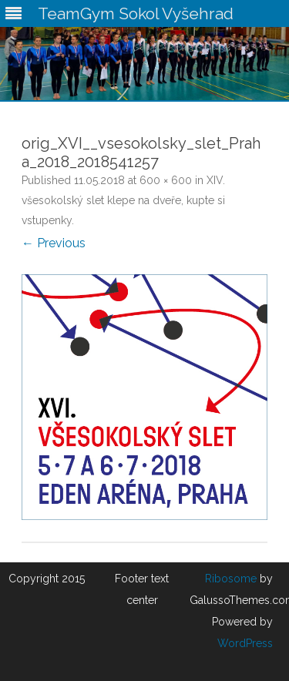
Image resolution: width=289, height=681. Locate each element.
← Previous (54, 243)
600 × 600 (165, 180)
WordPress (245, 643)
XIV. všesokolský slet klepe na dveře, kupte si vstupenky (123, 200)
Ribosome (231, 578)
